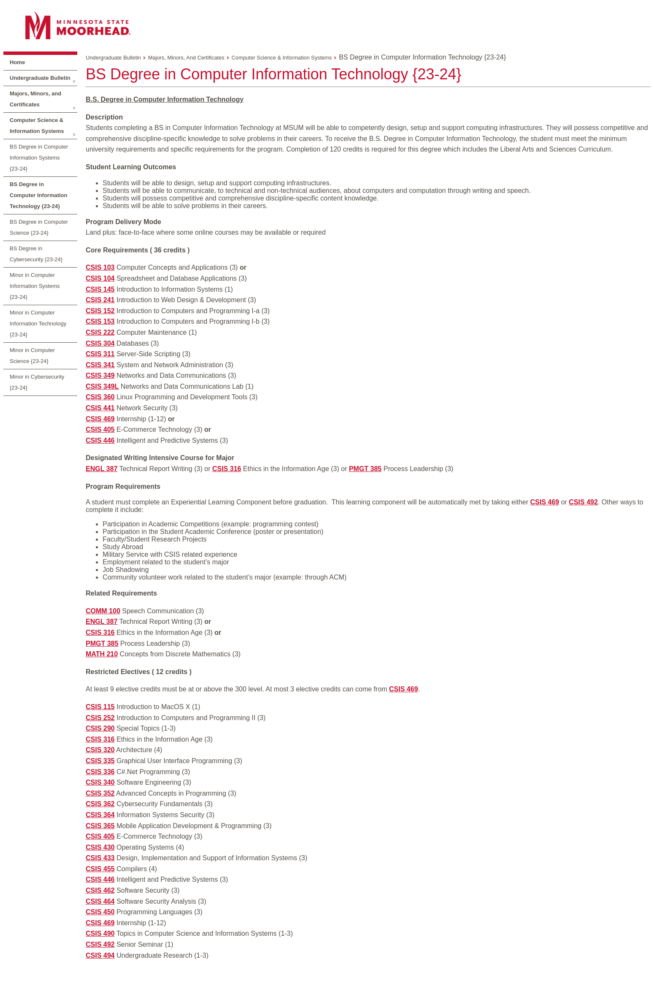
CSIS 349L (102, 386)
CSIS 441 (100, 408)
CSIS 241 (100, 299)
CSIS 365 (100, 825)
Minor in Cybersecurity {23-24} (37, 382)
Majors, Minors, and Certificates (35, 99)
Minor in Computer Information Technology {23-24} (38, 323)
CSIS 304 (100, 343)
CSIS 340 (100, 782)
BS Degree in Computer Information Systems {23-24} (39, 158)
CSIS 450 (100, 912)
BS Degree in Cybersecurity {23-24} (36, 254)
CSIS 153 (100, 321)
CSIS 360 (100, 397)
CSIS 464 (100, 901)
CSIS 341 (100, 364)
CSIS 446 (100, 440)
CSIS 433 (100, 857)
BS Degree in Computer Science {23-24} (39, 227)
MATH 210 (102, 654)
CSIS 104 (100, 278)
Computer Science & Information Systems (37, 125)
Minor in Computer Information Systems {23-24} (35, 286)
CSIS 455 (100, 868)
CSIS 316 (226, 468)
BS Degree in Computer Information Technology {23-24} (39, 195)
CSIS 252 (100, 717)
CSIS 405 (100, 429)
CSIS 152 (100, 310)
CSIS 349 (100, 375)
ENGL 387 (101, 468)
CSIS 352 (100, 793)
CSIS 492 (583, 502)
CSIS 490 (100, 933)
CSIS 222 (100, 332)
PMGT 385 (365, 468)
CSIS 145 (100, 289)
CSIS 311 (100, 354)
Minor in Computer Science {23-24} (32, 355)
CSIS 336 (100, 771)
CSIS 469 (100, 419)
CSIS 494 (100, 955)
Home (17, 62)
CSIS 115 (100, 706)
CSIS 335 (100, 760)
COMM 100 (103, 611)
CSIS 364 (100, 814)
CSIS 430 (100, 847)
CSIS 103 (100, 267)
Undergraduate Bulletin (40, 78)
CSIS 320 (100, 749)
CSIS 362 (100, 803)
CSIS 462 (100, 890)
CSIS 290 (100, 728)
